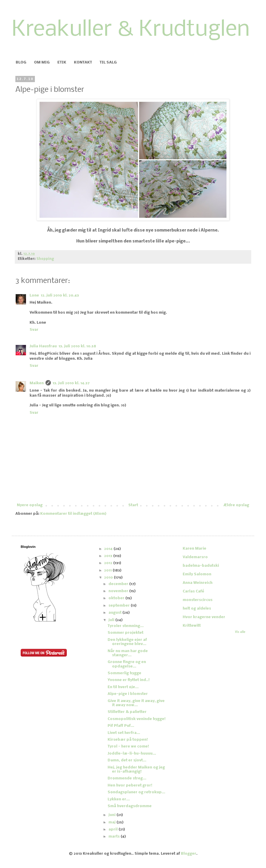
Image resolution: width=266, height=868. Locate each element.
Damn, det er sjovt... (127, 760)
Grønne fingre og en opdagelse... (127, 664)
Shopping (45, 259)
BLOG (21, 62)
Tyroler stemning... (126, 626)
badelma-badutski (201, 566)
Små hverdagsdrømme (130, 806)
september (119, 606)
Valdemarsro (195, 557)
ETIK (61, 62)
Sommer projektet (125, 633)
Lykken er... (119, 799)
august (115, 613)
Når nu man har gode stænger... (128, 653)
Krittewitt (192, 626)
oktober (116, 598)
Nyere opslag (30, 505)
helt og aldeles (197, 608)
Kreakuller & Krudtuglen (131, 30)
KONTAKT (83, 62)
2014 (108, 549)
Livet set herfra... (124, 733)
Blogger (188, 854)
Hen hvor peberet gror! (130, 785)
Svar (34, 330)
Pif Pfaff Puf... (121, 726)
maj (112, 822)
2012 (108, 563)
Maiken (37, 383)
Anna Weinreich (198, 583)
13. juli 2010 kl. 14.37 (71, 383)
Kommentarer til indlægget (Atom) (73, 514)
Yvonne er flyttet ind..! (129, 680)
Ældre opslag (236, 505)
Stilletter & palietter (127, 712)
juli (111, 620)
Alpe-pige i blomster (128, 694)
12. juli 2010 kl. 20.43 (60, 295)
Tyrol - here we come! (128, 746)
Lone (34, 295)
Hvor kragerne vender (204, 617)
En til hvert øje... (123, 687)
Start (133, 505)
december (118, 584)
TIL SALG (108, 62)
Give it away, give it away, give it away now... (136, 703)
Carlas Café (193, 591)
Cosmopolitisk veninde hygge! (137, 719)
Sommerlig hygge (124, 673)
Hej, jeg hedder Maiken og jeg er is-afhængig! (136, 769)
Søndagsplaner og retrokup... (136, 792)
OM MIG (42, 62)
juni (112, 815)
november (118, 591)
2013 (108, 556)
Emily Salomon (197, 574)
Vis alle (240, 632)
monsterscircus (198, 600)
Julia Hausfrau (43, 346)
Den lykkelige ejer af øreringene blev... (127, 642)
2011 (108, 570)
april (113, 829)
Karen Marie (194, 549)
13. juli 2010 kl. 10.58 (77, 346)
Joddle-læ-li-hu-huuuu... (132, 753)
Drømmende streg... (127, 778)
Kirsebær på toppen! (128, 740)
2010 (109, 577)
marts (114, 836)
